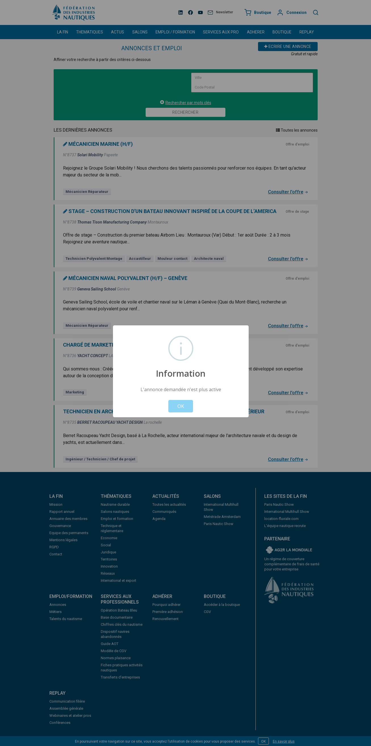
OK (180, 406)
